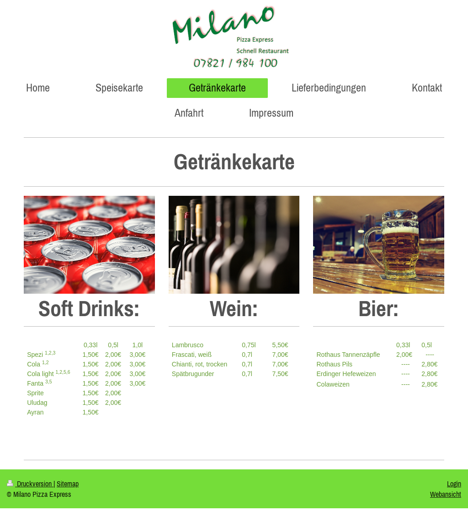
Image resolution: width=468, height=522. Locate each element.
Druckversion (30, 483)
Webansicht (445, 494)
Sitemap (68, 483)
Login (454, 483)
